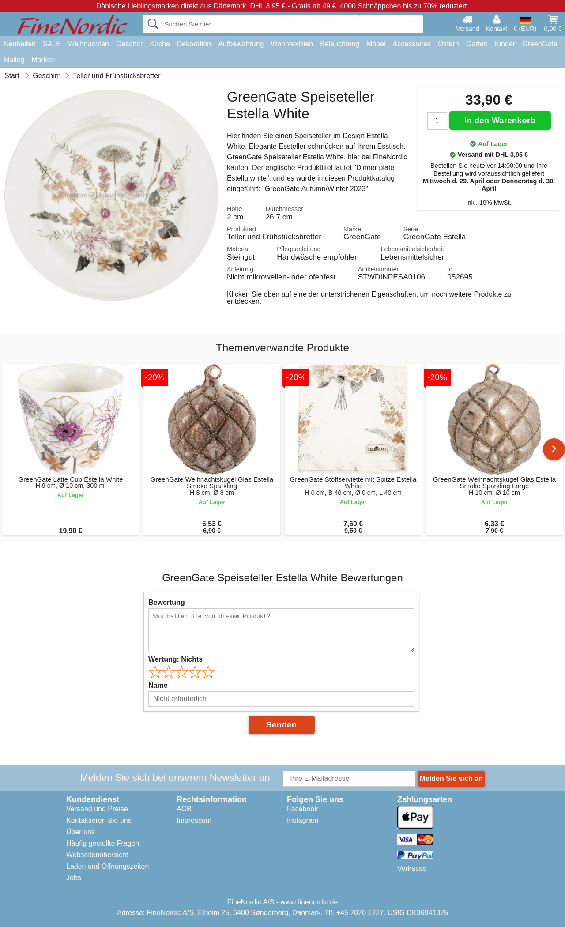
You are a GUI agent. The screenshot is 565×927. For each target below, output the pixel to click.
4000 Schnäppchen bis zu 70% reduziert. (404, 6)
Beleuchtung (339, 44)
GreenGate (539, 44)
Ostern (448, 44)
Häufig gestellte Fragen (102, 843)
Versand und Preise (97, 809)
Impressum (194, 820)
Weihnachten (88, 44)
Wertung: (175, 659)
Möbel (376, 44)
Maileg (14, 60)
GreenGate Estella (434, 236)
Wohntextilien (292, 44)
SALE (52, 44)
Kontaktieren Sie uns (99, 820)
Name (158, 685)
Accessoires (412, 44)
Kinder (505, 44)
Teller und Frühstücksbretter (274, 236)
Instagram (302, 820)
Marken (43, 60)
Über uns (80, 832)
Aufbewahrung (241, 44)
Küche (160, 44)
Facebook (302, 809)
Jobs (73, 878)
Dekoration (194, 44)
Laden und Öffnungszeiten (107, 866)
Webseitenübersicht (97, 855)
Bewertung (166, 602)
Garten (477, 44)
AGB (184, 809)
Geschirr (129, 44)
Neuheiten (20, 44)
